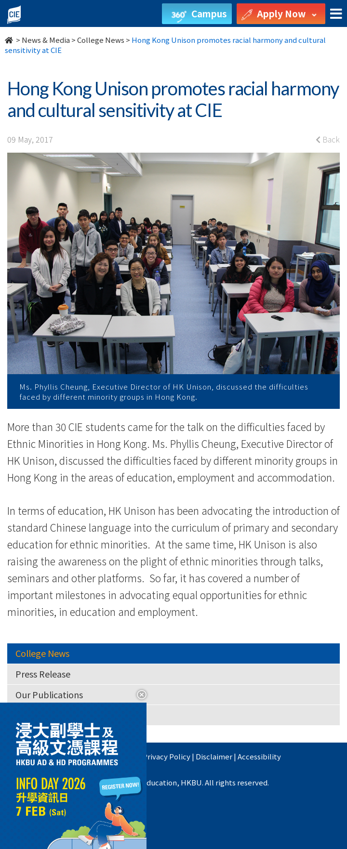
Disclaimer (214, 756)
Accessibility (259, 756)
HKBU (126, 756)
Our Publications (49, 694)
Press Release (42, 673)
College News (100, 40)
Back (328, 139)
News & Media (46, 40)
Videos (28, 714)
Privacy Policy (166, 756)
